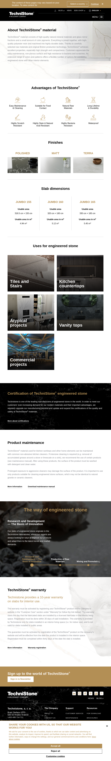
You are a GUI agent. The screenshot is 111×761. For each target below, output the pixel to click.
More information (15, 492)
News (69, 10)
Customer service (75, 714)
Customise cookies (55, 756)
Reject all (55, 751)
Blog (61, 10)
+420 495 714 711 (15, 718)
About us (48, 714)
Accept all (55, 746)
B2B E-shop (79, 10)
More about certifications (18, 426)
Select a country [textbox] (78, 4)
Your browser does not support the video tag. (80, 536)
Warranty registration (37, 653)
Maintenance (72, 719)
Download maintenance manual (41, 492)
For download (94, 714)
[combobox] (78, 4)
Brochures (92, 719)
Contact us (50, 719)
